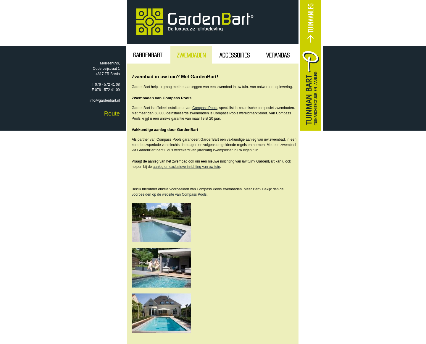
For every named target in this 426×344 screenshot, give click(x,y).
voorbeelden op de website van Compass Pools (169, 194)
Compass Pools (204, 108)
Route (112, 113)
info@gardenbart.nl (105, 100)
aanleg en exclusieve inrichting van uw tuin (186, 167)
